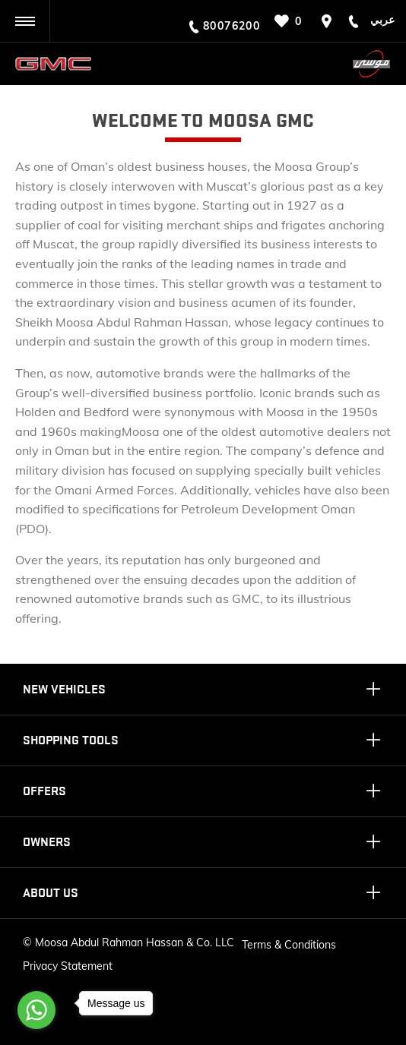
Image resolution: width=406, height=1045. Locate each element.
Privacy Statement (68, 966)
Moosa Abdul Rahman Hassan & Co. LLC (134, 942)
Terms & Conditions (289, 945)
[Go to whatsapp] (36, 1010)
